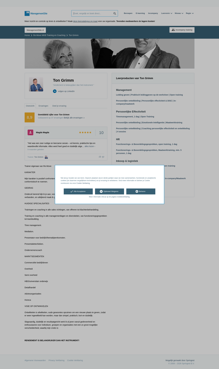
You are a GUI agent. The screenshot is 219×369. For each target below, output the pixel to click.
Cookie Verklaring (83, 183)
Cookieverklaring (123, 197)
